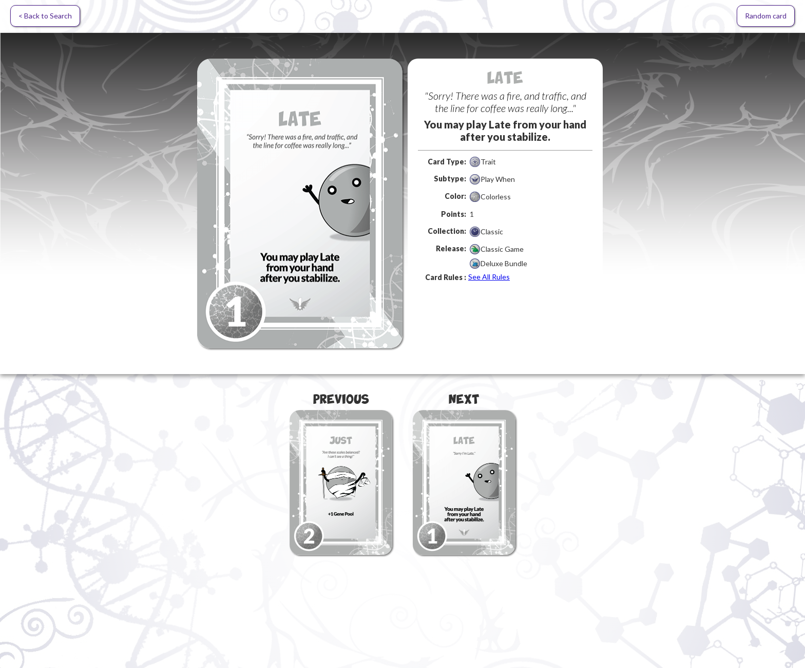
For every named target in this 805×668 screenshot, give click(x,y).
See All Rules (489, 276)
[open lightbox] (299, 203)
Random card (766, 15)
